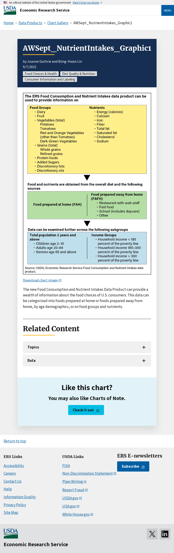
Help (8, 488)
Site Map (11, 512)
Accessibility (14, 465)
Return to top (15, 441)
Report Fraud (73, 489)
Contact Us (13, 481)
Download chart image (40, 280)
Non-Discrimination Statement (87, 473)
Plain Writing (72, 481)
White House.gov (76, 514)
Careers (10, 473)
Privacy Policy (15, 504)
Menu (167, 10)
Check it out (83, 410)
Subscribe (130, 466)
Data (31, 360)
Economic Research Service (45, 10)
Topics (33, 347)
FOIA (66, 465)
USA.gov (69, 506)
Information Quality (20, 496)
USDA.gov (70, 498)
